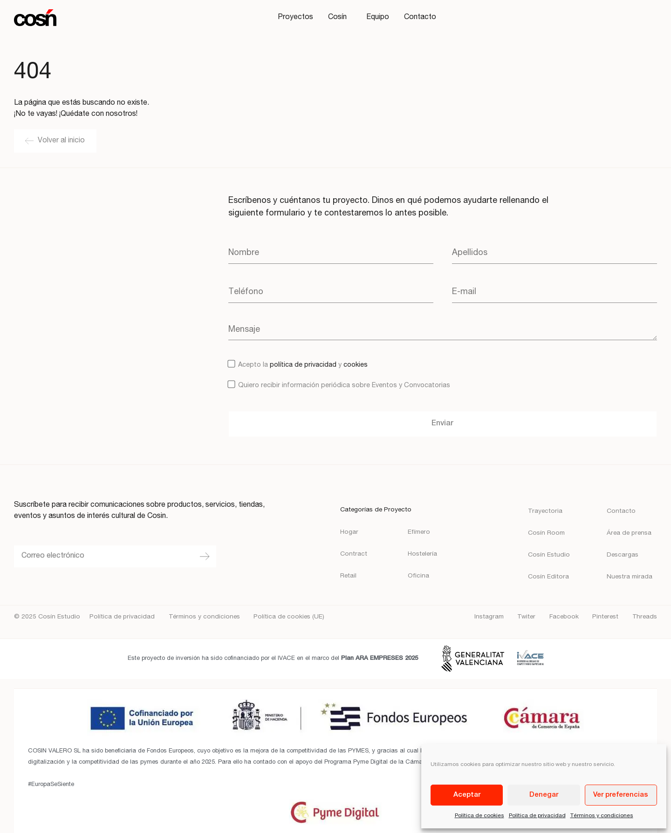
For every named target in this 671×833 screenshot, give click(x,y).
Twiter (526, 617)
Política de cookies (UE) (288, 617)
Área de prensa (629, 533)
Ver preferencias (620, 795)
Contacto (420, 17)
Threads (644, 617)
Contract (353, 554)
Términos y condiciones (601, 816)
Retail (348, 576)
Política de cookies (479, 816)
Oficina (418, 576)
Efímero (419, 532)
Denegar (543, 795)
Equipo (377, 17)
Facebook (564, 617)
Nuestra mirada (629, 577)
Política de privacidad (537, 816)
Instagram (489, 617)
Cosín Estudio (549, 555)
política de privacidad (303, 365)
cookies (355, 365)
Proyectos (295, 17)
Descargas (622, 555)
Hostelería (422, 554)
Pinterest (605, 617)
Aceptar (466, 795)
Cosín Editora (548, 577)
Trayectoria (545, 511)
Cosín (339, 17)
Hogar (349, 532)
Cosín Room (546, 533)
